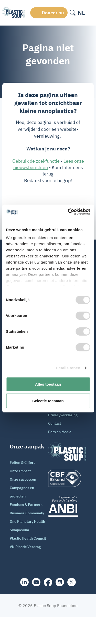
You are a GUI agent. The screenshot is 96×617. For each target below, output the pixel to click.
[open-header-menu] (90, 12)
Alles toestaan (48, 384)
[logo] (67, 478)
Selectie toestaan (48, 401)
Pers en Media (59, 432)
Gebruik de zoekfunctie (36, 161)
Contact (54, 423)
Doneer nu (53, 13)
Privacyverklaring (63, 415)
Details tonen (68, 368)
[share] (24, 582)
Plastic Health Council (28, 538)
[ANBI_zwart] (67, 506)
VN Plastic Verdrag (25, 546)
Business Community (27, 513)
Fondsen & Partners (26, 504)
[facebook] (48, 582)
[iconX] (71, 582)
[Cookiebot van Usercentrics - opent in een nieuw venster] (68, 211)
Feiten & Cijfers (22, 462)
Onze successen (23, 479)
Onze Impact (20, 471)
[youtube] (36, 582)
